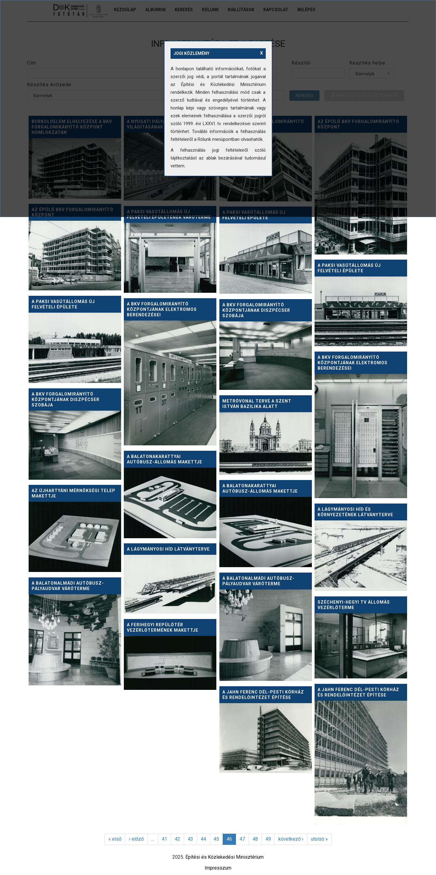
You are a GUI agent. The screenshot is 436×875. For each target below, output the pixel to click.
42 (177, 839)
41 (164, 839)
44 (203, 839)
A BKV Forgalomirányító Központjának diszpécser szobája (256, 310)
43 (190, 839)
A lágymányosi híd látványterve (168, 549)
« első (114, 839)
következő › (290, 839)
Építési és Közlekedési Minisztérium (224, 857)
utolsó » (319, 839)
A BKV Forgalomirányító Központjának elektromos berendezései (162, 309)
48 (255, 839)
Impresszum (218, 868)
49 (268, 839)
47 (242, 839)
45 (216, 839)
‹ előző (136, 839)
